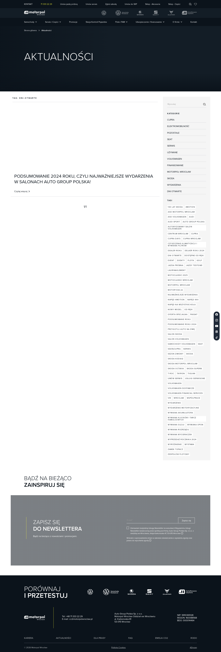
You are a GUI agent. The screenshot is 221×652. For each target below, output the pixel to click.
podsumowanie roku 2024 (182, 324)
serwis (187, 349)
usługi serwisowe (195, 378)
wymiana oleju (176, 424)
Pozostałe (173, 132)
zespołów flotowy (178, 454)
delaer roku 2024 (194, 250)
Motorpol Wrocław (179, 171)
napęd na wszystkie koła (182, 304)
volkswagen (175, 383)
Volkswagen (174, 159)
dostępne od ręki (194, 255)
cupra (194, 233)
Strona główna (30, 30)
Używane (172, 152)
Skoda (170, 178)
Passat (193, 314)
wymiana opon (195, 424)
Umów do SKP (131, 4)
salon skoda (175, 334)
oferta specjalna (177, 314)
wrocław (179, 398)
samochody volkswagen (181, 344)
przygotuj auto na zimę (181, 329)
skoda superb (194, 368)
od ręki (188, 309)
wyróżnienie (175, 444)
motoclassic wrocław (180, 280)
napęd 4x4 (193, 299)
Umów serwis (91, 4)
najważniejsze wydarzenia (183, 295)
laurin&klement (177, 270)
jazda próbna (175, 265)
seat (200, 344)
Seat (169, 139)
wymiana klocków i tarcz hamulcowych (182, 418)
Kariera (28, 638)
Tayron (181, 373)
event (171, 260)
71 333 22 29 (46, 4)
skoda (189, 354)
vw (169, 398)
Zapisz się (186, 520)
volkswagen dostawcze (181, 388)
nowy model (175, 309)
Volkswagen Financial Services (185, 393)
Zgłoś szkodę (111, 4)
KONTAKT (28, 4)
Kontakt (193, 22)
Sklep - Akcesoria (152, 4)
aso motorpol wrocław (181, 212)
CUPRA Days (174, 238)
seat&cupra (174, 349)
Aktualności (63, 638)
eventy (181, 260)
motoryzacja (175, 290)
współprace (193, 398)
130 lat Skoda (175, 207)
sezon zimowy (175, 354)
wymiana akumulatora (180, 413)
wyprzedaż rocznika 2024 (182, 439)
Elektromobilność (178, 126)
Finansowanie (175, 165)
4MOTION (190, 207)
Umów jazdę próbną (69, 4)
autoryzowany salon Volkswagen (180, 227)
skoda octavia (176, 368)
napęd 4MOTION (176, 299)
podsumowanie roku (179, 319)
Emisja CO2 (161, 638)
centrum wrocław (178, 233)
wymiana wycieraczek (180, 434)
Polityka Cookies (118, 647)
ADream (193, 647)
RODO (194, 638)
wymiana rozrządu (178, 429)
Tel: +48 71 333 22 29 (72, 616)
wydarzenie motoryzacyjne (183, 408)
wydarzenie (174, 403)
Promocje (73, 22)
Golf (199, 260)
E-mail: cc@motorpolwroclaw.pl (77, 619)
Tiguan (191, 373)
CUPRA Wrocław (192, 238)
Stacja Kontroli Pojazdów (96, 22)
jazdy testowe (194, 265)
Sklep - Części (174, 4)
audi (191, 217)
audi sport (174, 222)
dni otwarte (174, 191)
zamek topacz (175, 449)
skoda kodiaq (175, 359)
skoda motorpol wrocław (182, 363)
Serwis (171, 145)
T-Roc (171, 373)
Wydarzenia (174, 185)
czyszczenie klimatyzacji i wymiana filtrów (182, 244)
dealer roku (175, 250)
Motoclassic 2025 (178, 275)
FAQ (130, 638)
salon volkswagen (178, 339)
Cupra (170, 119)
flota (191, 260)
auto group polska (194, 222)
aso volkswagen (177, 217)
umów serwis (175, 378)
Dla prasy (99, 638)
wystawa (189, 444)
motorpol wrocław (179, 285)
